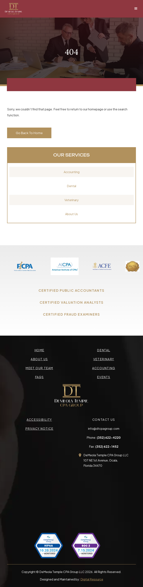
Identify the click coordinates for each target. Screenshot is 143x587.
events (103, 377)
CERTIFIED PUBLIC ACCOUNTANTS (71, 290)
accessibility (39, 419)
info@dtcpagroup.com (103, 428)
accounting (103, 368)
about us (39, 359)
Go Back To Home (29, 133)
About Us (71, 214)
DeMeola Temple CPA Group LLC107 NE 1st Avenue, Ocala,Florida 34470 (105, 460)
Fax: (103, 446)
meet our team (39, 368)
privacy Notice (39, 428)
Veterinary (71, 200)
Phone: (104, 437)
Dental (71, 186)
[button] (136, 8)
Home (39, 350)
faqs (39, 377)
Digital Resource (91, 579)
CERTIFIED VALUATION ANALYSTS (72, 302)
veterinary (103, 359)
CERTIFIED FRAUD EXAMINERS (71, 314)
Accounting (72, 172)
